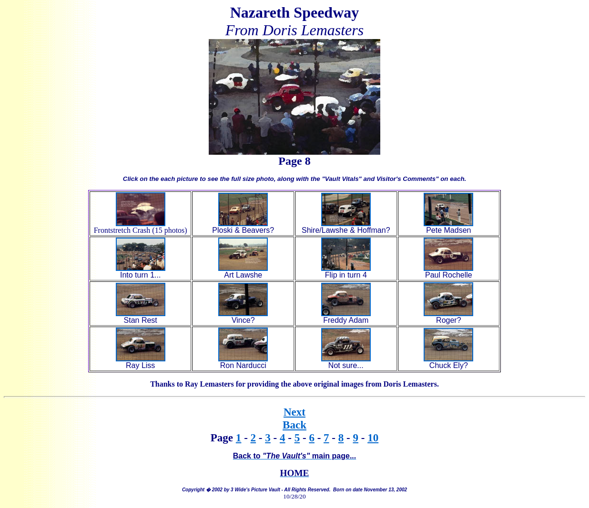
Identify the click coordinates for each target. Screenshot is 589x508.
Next (294, 412)
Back (294, 424)
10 (372, 437)
